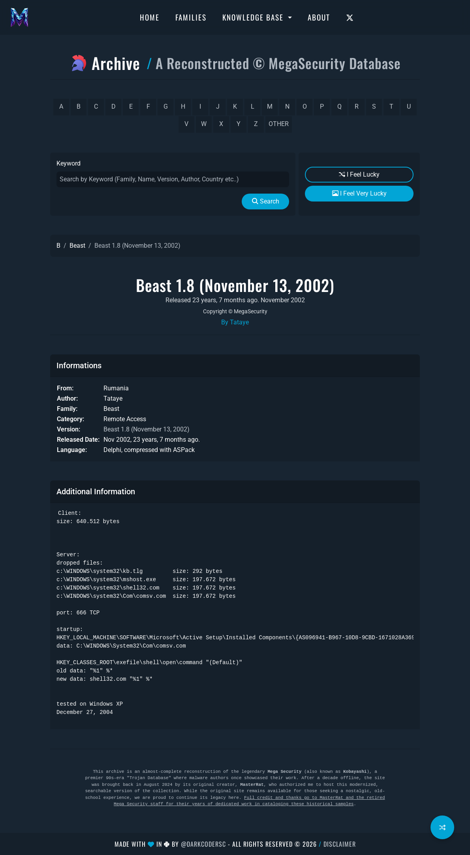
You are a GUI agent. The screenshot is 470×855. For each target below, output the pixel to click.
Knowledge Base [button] (254, 17)
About (319, 17)
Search (265, 201)
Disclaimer (339, 844)
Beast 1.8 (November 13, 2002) (146, 429)
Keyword (68, 163)
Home (150, 17)
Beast (77, 245)
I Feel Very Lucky (359, 193)
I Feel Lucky (359, 174)
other (279, 124)
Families (191, 17)
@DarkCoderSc (203, 844)
